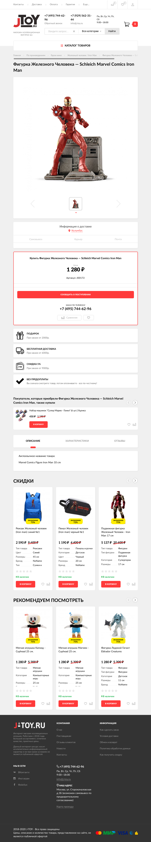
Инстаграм (21, 779)
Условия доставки (109, 736)
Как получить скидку (111, 755)
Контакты (18, 4)
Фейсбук (20, 785)
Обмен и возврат (108, 742)
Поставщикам (64, 736)
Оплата (54, 4)
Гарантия (70, 4)
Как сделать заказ (109, 730)
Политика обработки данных (115, 748)
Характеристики (77, 441)
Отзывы (119, 441)
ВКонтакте (21, 772)
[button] (135, 402)
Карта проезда (65, 807)
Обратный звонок (53, 23)
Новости (61, 748)
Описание (33, 441)
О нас (59, 730)
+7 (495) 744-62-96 (75, 309)
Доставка (37, 4)
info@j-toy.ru (77, 23)
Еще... (86, 4)
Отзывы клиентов (66, 742)
